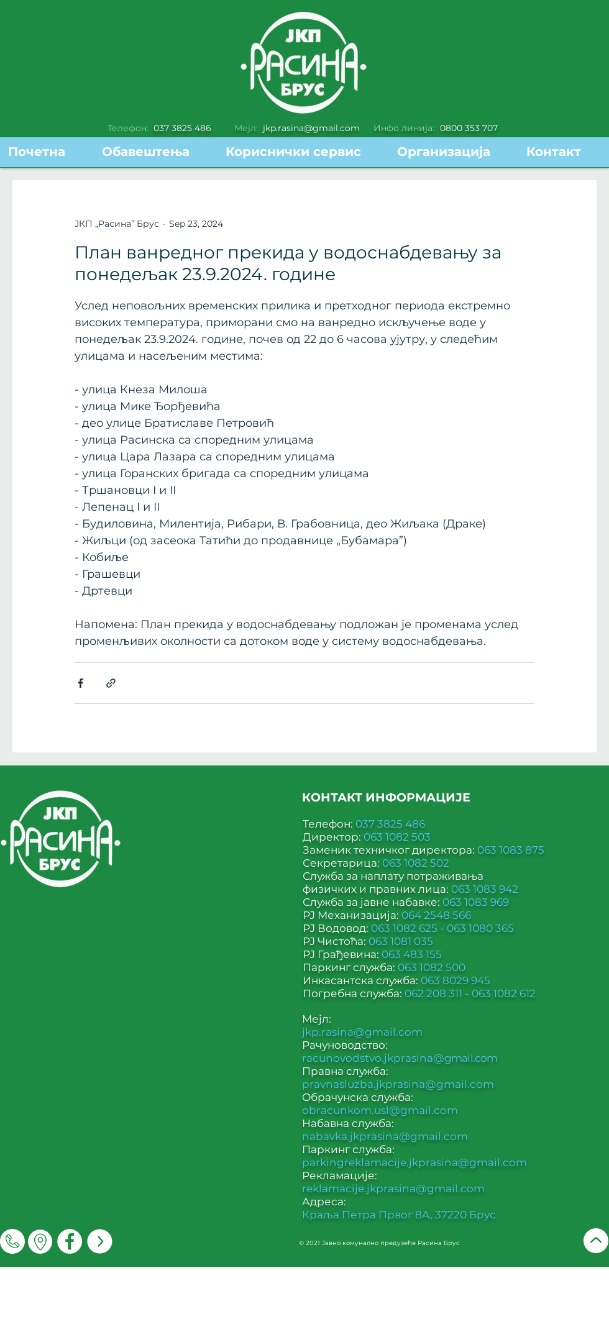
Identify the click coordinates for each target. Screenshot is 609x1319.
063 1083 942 (484, 889)
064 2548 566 (436, 915)
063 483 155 (412, 954)
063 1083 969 (475, 902)
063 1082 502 (415, 863)
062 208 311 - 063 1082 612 (470, 993)
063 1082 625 (405, 928)
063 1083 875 (510, 850)
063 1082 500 (431, 967)
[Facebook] (69, 1241)
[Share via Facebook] (80, 683)
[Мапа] (40, 1242)
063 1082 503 (397, 837)
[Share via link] (111, 683)
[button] (302, 152)
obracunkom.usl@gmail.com (380, 1110)
